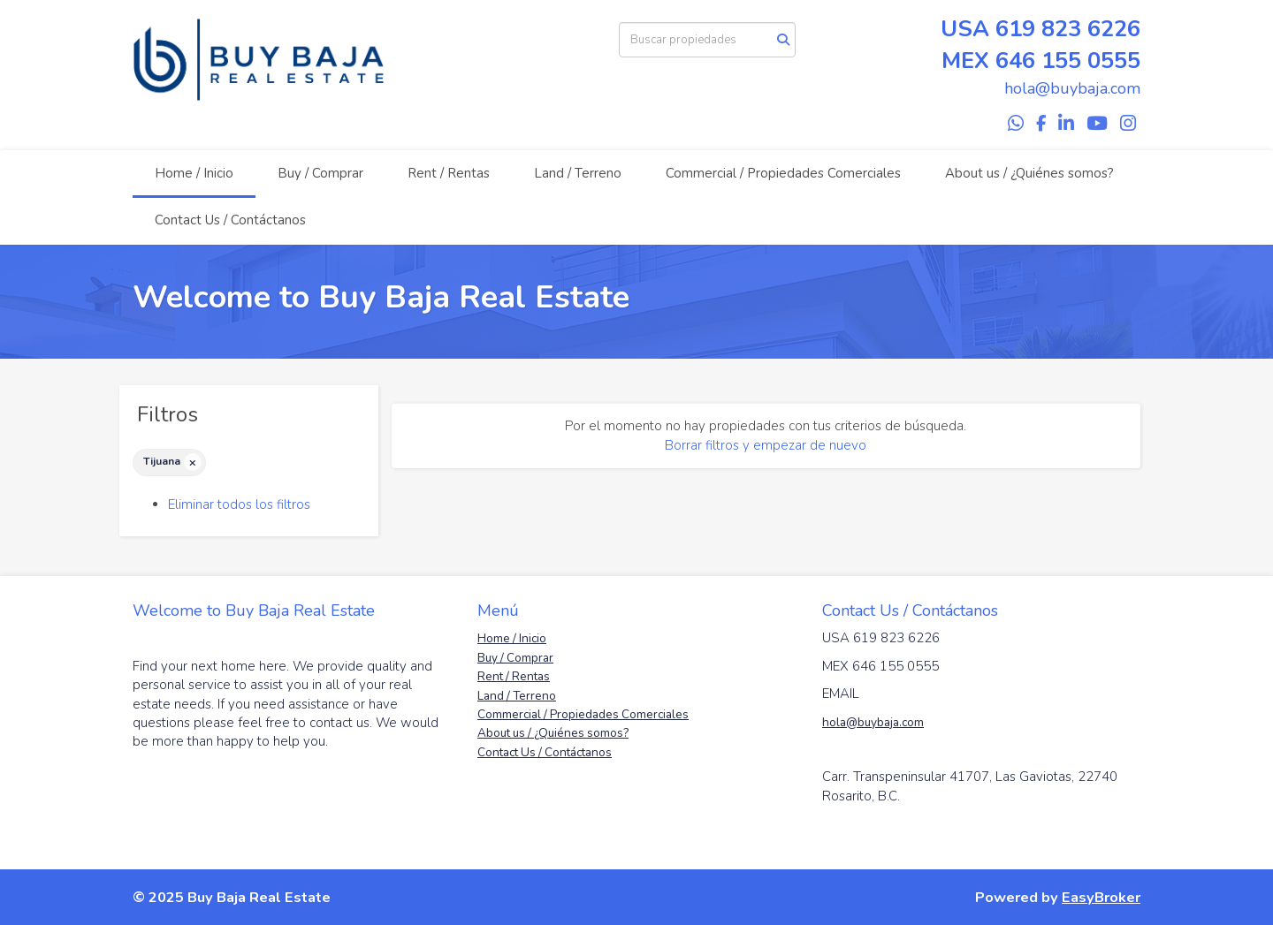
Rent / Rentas (449, 173)
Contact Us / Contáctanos (230, 220)
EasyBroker (1101, 897)
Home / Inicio (194, 173)
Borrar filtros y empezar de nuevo (765, 445)
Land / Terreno (577, 173)
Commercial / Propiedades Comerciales (783, 173)
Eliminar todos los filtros (239, 504)
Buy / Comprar (320, 173)
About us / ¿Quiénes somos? (1029, 173)
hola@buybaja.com (873, 722)
